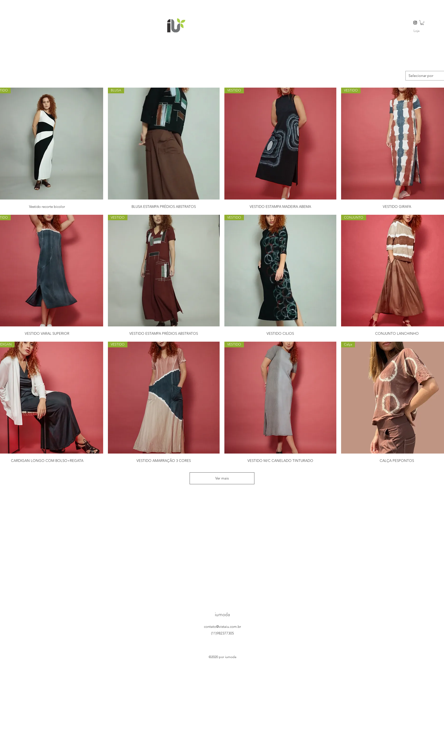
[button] (422, 22)
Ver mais (222, 478)
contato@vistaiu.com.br (222, 626)
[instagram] (415, 22)
